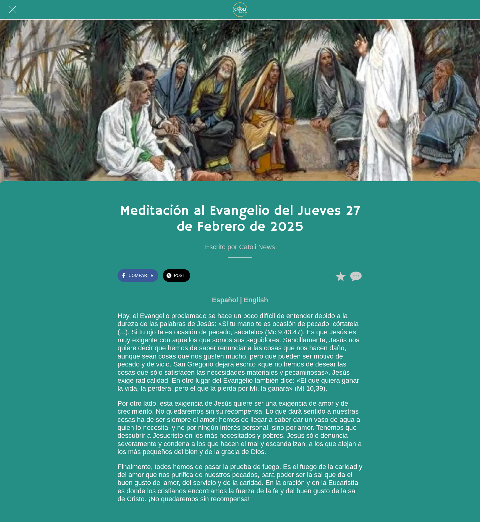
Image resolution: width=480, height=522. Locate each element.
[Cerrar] (12, 9)
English (256, 300)
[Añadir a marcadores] (340, 276)
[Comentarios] (355, 276)
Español (225, 300)
